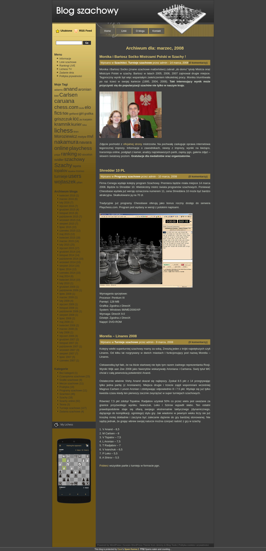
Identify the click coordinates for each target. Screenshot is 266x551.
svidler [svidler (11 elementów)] (59, 160)
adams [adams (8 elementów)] (58, 89)
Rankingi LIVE (67, 65)
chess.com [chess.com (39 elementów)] (66, 107)
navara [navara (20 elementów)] (85, 142)
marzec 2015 (66, 241)
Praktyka (64, 387)
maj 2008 (64, 322)
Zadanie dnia (66, 72)
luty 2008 (64, 332)
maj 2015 (64, 234)
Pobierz (104, 465)
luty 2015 (64, 244)
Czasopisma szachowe (72, 376)
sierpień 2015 (66, 223)
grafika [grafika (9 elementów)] (88, 113)
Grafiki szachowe (68, 380)
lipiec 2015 (65, 227)
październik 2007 (68, 346)
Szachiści (64, 394)
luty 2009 (64, 300)
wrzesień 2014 (67, 262)
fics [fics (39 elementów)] (58, 113)
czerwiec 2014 (67, 272)
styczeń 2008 (66, 336)
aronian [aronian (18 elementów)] (84, 89)
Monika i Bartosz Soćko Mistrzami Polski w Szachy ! (142, 57)
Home (107, 31)
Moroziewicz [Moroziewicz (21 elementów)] (65, 136)
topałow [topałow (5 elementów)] (72, 171)
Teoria (62, 404)
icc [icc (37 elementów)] (76, 118)
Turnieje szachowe (69, 408)
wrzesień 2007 (67, 350)
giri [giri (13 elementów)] (81, 113)
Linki (124, 31)
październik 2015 (68, 216)
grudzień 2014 (67, 251)
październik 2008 (68, 311)
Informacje (65, 58)
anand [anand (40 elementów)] (70, 89)
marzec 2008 (66, 329)
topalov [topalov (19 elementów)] (60, 171)
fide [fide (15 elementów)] (65, 113)
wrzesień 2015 (67, 220)
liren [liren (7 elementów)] (76, 131)
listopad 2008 (66, 307)
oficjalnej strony (132, 144)
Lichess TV (65, 69)
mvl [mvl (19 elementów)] (90, 136)
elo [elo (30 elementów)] (88, 107)
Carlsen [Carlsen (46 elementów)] (68, 95)
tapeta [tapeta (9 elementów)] (77, 166)
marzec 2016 (66, 199)
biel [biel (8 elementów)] (56, 95)
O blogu (140, 31)
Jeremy (159, 545)
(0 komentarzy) (198, 62)
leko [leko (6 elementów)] (84, 125)
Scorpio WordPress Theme (136, 545)
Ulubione (66, 30)
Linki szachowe (67, 62)
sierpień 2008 (66, 315)
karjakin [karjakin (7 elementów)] (87, 119)
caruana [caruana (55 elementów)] (64, 101)
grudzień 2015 (67, 209)
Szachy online (67, 401)
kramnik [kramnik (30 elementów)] (62, 124)
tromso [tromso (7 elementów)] (80, 171)
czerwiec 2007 (67, 360)
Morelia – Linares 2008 (118, 336)
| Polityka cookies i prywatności (193, 545)
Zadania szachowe (69, 411)
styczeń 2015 (66, 248)
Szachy (63, 397)
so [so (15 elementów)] (79, 154)
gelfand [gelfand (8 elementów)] (73, 113)
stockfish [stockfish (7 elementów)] (87, 154)
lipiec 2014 (65, 269)
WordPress (115, 545)
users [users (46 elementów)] (74, 176)
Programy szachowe (70, 390)
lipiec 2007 (65, 357)
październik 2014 (68, 258)
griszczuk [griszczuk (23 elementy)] (63, 118)
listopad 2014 (66, 255)
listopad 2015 (66, 213)
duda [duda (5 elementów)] (81, 108)
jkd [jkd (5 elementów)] (81, 119)
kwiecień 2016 (67, 195)
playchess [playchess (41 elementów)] (80, 148)
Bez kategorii (66, 373)
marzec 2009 (66, 297)
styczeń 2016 (66, 206)
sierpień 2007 (66, 353)
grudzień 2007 (67, 339)
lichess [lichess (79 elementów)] (63, 130)
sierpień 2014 (66, 265)
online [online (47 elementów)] (61, 148)
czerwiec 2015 (67, 230)
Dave (119, 549)
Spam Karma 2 (131, 549)
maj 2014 (64, 276)
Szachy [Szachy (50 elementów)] (63, 165)
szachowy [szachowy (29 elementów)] (74, 159)
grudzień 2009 (67, 286)
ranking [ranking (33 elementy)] (69, 154)
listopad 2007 (66, 343)
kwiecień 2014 (67, 279)
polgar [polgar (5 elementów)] (57, 154)
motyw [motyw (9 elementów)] (82, 136)
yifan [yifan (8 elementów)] (79, 182)
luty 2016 (64, 202)
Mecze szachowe (69, 383)
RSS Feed (85, 30)
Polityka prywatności (70, 76)
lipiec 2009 (65, 293)
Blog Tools (171, 545)
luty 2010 (64, 283)
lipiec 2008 (65, 318)
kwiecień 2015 (67, 237)
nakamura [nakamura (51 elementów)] (66, 142)
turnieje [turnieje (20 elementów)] (61, 176)
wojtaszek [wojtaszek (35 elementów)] (65, 181)
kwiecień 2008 (67, 325)
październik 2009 (68, 290)
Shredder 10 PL (112, 170)
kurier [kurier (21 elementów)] (76, 124)
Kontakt (156, 31)
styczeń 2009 (66, 304)
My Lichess (63, 425)
